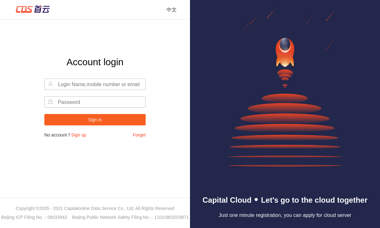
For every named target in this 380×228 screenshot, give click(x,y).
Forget (139, 134)
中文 (172, 9)
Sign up (78, 134)
